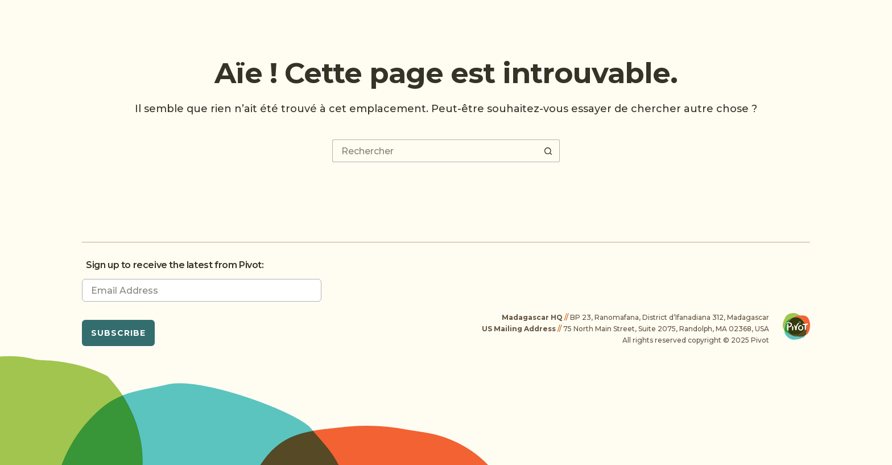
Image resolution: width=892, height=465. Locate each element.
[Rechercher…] (434, 150)
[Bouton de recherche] (548, 150)
